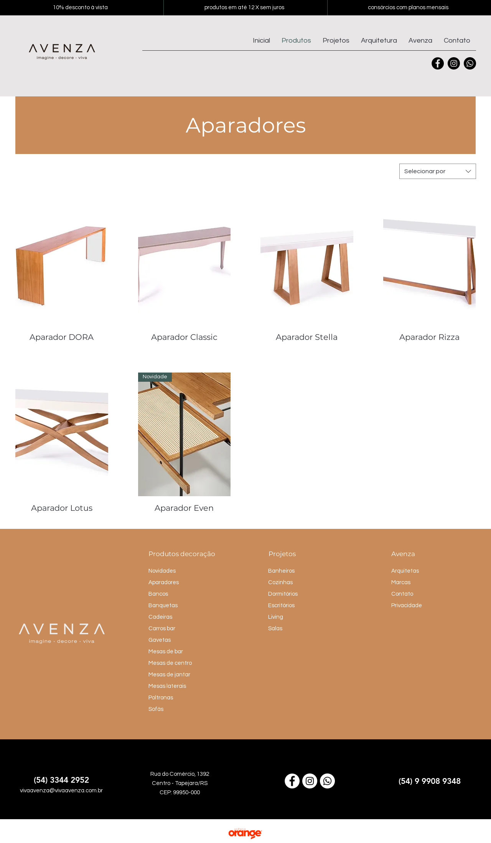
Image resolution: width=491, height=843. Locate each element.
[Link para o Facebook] (292, 780)
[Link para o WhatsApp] (327, 780)
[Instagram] (454, 63)
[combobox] (437, 171)
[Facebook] (438, 63)
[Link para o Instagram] (309, 780)
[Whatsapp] (470, 63)
